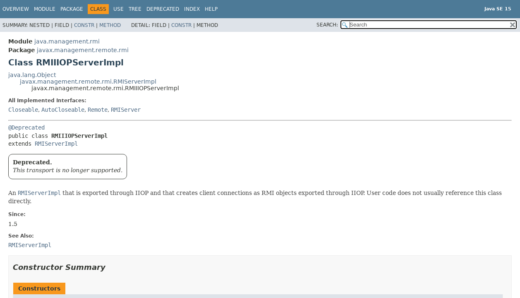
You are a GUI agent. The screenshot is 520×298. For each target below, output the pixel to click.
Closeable (23, 109)
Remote (98, 109)
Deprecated (162, 9)
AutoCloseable (62, 109)
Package (71, 9)
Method (110, 25)
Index (192, 9)
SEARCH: (327, 25)
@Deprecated (26, 127)
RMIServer (126, 109)
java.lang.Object (32, 75)
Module (44, 9)
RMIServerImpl (56, 143)
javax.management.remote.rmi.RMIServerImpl (88, 81)
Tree (135, 9)
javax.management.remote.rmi (83, 50)
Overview (15, 9)
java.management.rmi (67, 41)
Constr (84, 25)
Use (118, 9)
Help (211, 9)
